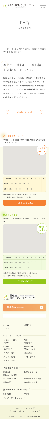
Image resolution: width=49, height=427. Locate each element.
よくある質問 (16, 49)
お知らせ (28, 325)
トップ (6, 49)
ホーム (6, 325)
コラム (6, 328)
